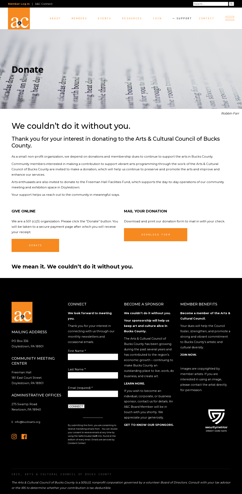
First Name (77, 351)
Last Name (77, 369)
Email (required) (80, 388)
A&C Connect (44, 3)
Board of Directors (173, 482)
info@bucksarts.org (27, 421)
